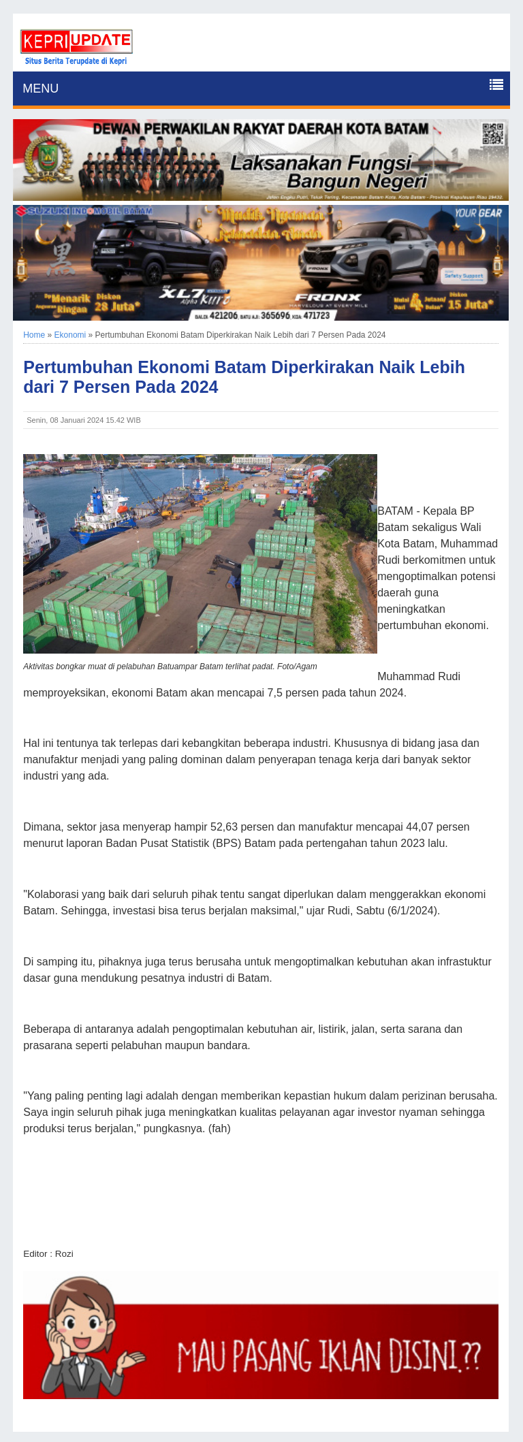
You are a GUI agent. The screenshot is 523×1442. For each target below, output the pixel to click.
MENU (40, 88)
